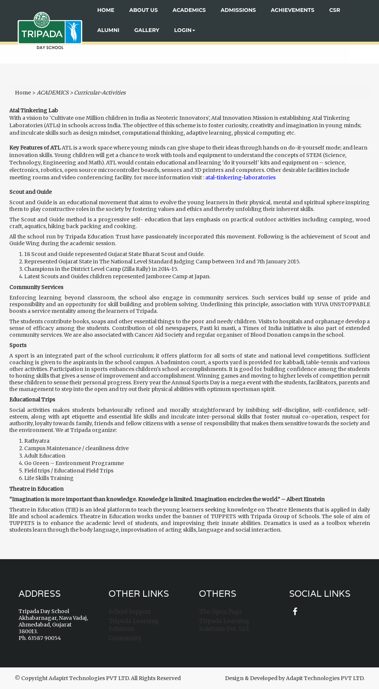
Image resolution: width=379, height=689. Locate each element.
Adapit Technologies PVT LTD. (325, 678)
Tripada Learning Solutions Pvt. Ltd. (224, 625)
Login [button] (184, 30)
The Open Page (220, 611)
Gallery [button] (146, 30)
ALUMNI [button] (108, 30)
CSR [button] (334, 10)
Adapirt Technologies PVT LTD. (89, 678)
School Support (130, 611)
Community (125, 638)
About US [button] (143, 10)
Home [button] (106, 10)
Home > (25, 92)
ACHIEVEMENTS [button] (292, 10)
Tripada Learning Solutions (134, 625)
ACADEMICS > (55, 92)
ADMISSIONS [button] (238, 10)
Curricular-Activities (100, 92)
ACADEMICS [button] (189, 10)
